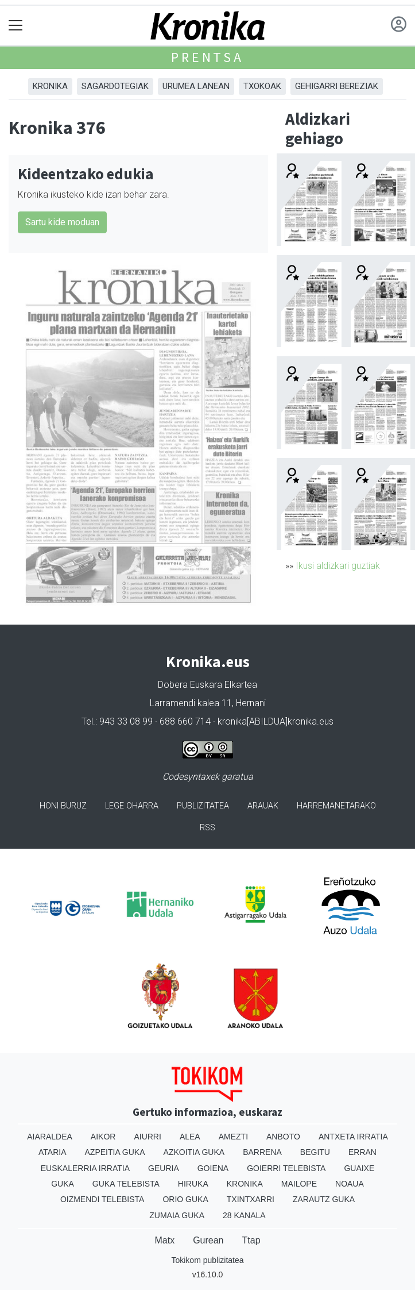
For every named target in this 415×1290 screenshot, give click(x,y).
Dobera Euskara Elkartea (207, 684)
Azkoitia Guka (194, 1152)
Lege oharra (131, 806)
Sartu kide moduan (62, 222)
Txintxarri (250, 1199)
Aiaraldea (49, 1136)
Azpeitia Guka (115, 1152)
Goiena (212, 1168)
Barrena (262, 1152)
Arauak (262, 806)
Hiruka (193, 1183)
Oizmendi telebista (102, 1199)
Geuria (163, 1168)
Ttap (251, 1240)
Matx (164, 1240)
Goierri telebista (286, 1168)
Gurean (208, 1240)
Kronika (50, 86)
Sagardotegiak (115, 86)
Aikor (103, 1136)
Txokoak (262, 86)
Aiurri (147, 1136)
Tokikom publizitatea (207, 1260)
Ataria (52, 1152)
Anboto (283, 1136)
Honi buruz (63, 806)
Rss (207, 828)
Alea (190, 1136)
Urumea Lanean (196, 86)
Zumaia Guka (176, 1215)
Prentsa (207, 57)
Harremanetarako (336, 806)
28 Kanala (244, 1215)
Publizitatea (203, 806)
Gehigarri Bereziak (336, 86)
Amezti (233, 1136)
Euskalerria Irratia (85, 1168)
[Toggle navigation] (15, 26)
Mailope (299, 1183)
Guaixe (359, 1168)
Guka (62, 1183)
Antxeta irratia (353, 1136)
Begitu (315, 1152)
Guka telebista (126, 1183)
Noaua (349, 1183)
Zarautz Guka (324, 1199)
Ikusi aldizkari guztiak (338, 565)
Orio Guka (185, 1199)
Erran (362, 1152)
